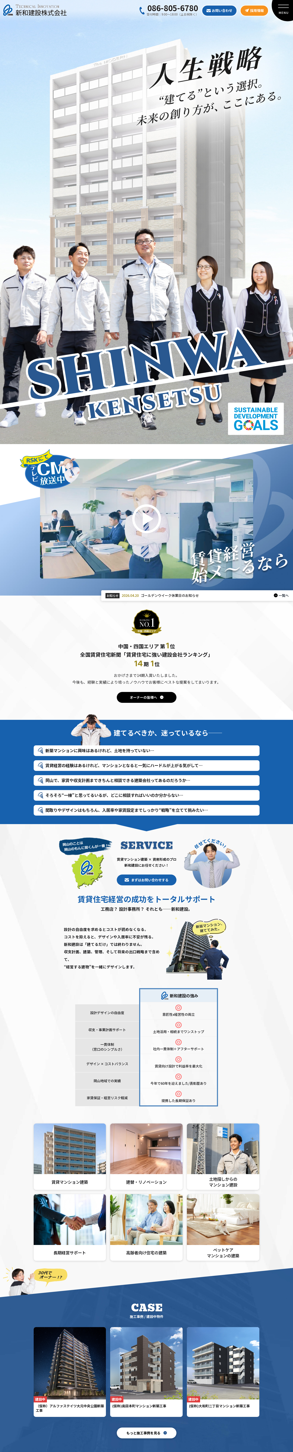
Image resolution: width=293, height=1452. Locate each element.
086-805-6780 (172, 7)
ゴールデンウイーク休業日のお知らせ (170, 595)
